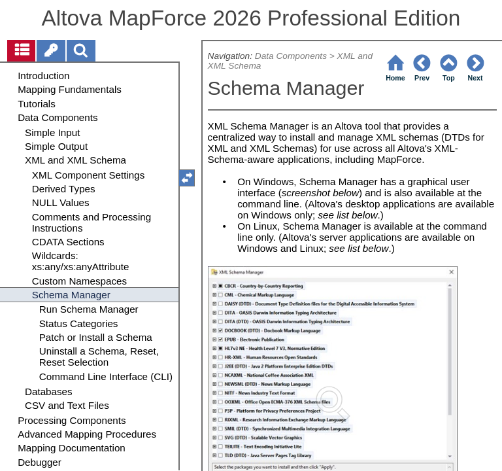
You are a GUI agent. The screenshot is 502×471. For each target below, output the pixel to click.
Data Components (291, 56)
